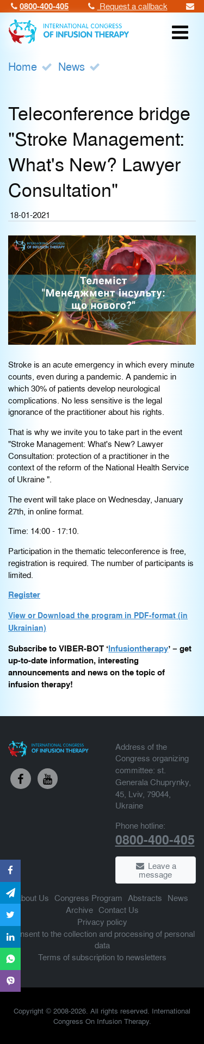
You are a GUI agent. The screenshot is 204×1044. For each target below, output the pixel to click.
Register (24, 594)
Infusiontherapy (138, 648)
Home (22, 66)
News (71, 66)
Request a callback (127, 5)
